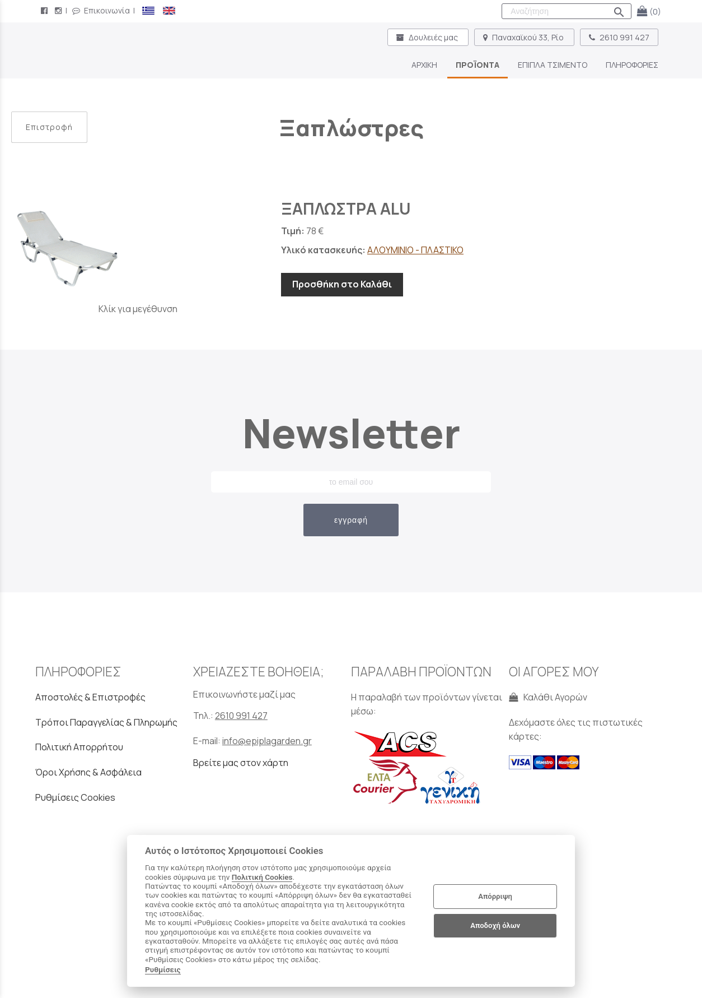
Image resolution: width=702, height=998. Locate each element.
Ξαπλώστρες (351, 127)
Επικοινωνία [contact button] (101, 10)
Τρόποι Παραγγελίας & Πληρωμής (106, 722)
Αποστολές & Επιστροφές (90, 697)
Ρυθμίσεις (163, 969)
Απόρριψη (495, 896)
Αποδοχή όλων (495, 925)
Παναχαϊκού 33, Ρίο (524, 37)
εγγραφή (351, 520)
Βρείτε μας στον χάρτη (240, 762)
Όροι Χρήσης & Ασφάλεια (88, 772)
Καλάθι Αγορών (548, 697)
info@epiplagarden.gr (267, 741)
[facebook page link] (45, 10)
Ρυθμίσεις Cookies (75, 797)
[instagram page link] (59, 10)
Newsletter (351, 433)
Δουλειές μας (428, 37)
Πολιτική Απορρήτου (79, 747)
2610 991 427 (619, 37)
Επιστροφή (49, 127)
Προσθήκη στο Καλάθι (342, 284)
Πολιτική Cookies (262, 876)
